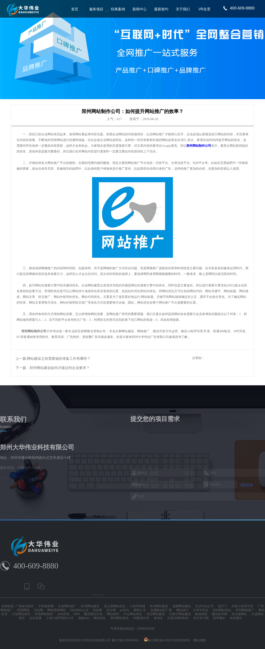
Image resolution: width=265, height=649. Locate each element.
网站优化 (99, 618)
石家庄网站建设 (180, 614)
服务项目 (96, 9)
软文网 (111, 610)
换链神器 (201, 614)
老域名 (158, 618)
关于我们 (183, 9)
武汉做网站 (239, 614)
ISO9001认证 (79, 610)
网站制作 (113, 614)
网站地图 (199, 640)
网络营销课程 (56, 610)
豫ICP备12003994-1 (126, 640)
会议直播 (35, 618)
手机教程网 (46, 606)
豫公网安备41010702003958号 (167, 640)
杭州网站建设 (90, 606)
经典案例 (118, 9)
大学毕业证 (200, 610)
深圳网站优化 (222, 610)
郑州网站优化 (119, 618)
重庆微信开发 (93, 614)
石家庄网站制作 (178, 618)
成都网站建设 (181, 606)
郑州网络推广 (245, 610)
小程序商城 (137, 606)
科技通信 (236, 618)
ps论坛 (124, 610)
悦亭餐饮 (219, 618)
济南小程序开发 (242, 606)
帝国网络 (23, 610)
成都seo (83, 618)
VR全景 (204, 9)
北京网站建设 (155, 614)
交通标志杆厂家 (161, 610)
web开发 (64, 614)
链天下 (222, 606)
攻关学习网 (201, 618)
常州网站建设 (159, 606)
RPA (77, 614)
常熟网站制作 (44, 614)
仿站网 (38, 610)
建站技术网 (219, 614)
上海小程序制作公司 (60, 618)
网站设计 (182, 610)
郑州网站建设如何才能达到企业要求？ (60, 368)
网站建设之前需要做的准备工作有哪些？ (59, 358)
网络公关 (140, 610)
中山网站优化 (132, 614)
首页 (74, 9)
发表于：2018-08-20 (143, 119)
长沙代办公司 (204, 606)
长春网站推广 (67, 606)
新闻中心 (139, 9)
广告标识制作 (24, 606)
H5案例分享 (141, 618)
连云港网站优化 (114, 606)
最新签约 (161, 9)
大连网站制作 (21, 614)
